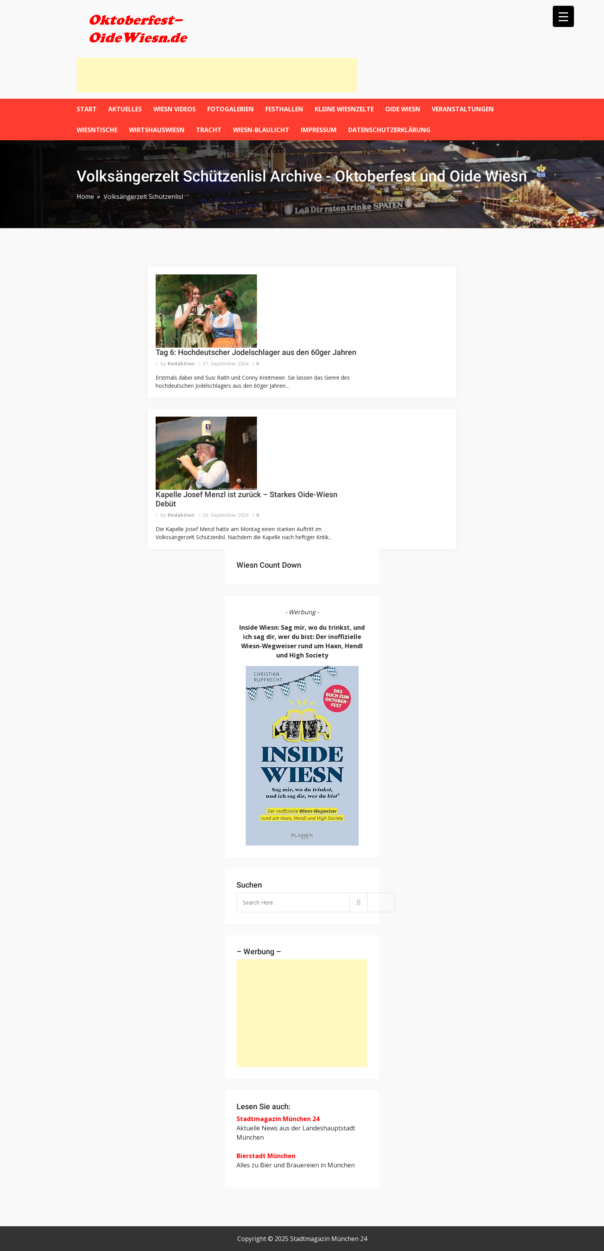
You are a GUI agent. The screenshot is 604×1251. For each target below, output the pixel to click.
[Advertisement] (217, 75)
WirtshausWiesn (157, 130)
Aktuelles (125, 109)
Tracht (208, 130)
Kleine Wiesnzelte (344, 109)
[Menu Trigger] (563, 16)
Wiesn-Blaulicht (261, 130)
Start (87, 109)
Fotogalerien (230, 109)
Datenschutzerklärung (389, 130)
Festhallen (284, 109)
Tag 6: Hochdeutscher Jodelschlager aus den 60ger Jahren (256, 352)
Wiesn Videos (174, 109)
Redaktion (181, 363)
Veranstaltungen (463, 109)
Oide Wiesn (402, 109)
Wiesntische (97, 130)
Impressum (319, 130)
